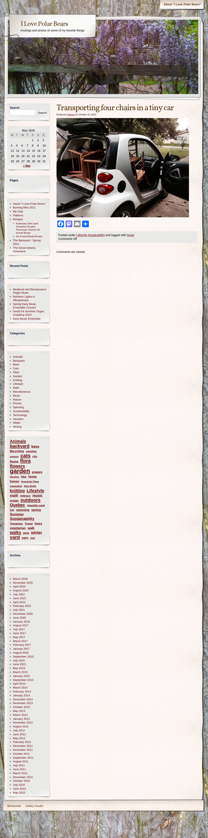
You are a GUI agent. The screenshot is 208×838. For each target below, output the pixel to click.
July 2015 (19, 660)
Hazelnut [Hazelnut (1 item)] (14, 477)
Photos (17, 403)
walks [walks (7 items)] (15, 532)
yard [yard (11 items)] (15, 537)
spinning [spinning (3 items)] (22, 510)
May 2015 (19, 668)
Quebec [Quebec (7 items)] (17, 505)
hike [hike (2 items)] (23, 476)
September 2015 (23, 656)
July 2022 (19, 594)
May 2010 (19, 792)
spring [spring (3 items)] (36, 510)
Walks (16, 422)
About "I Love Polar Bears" (29, 203)
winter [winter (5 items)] (36, 533)
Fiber (16, 372)
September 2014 (23, 679)
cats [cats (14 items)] (25, 455)
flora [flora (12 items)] (25, 461)
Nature (17, 399)
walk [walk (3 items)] (31, 528)
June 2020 (19, 617)
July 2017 (19, 629)
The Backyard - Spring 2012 (27, 242)
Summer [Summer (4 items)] (17, 514)
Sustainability (96, 235)
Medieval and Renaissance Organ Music (29, 291)
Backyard (19, 360)
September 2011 (23, 757)
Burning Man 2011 (24, 207)
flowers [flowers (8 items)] (17, 466)
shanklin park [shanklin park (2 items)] (36, 505)
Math (16, 387)
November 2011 (23, 749)
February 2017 (22, 644)
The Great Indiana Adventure (24, 249)
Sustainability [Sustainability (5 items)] (22, 519)
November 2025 (23, 582)
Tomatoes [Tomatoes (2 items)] (16, 523)
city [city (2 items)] (34, 456)
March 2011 (20, 773)
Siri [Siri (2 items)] (12, 510)
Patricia (71, 114)
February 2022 (22, 605)
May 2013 (19, 710)
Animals (18, 356)
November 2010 (23, 777)
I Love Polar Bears (44, 24)
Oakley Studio (34, 806)
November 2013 (23, 703)
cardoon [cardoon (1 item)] (14, 456)
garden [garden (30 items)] (20, 471)
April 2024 (19, 586)
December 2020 (23, 613)
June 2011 (19, 769)
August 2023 (21, 590)
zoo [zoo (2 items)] (32, 537)
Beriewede (14, 806)
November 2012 (23, 722)
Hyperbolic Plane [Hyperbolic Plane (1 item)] (30, 481)
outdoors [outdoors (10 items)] (30, 500)
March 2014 (20, 687)
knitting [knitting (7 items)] (17, 491)
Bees (16, 364)
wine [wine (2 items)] (26, 532)
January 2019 (21, 621)
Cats (16, 368)
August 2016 (21, 652)
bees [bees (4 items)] (35, 446)
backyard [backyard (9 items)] (20, 446)
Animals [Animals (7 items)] (18, 441)
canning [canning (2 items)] (31, 451)
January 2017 (21, 648)
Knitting (17, 380)
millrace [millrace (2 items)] (25, 495)
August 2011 (21, 761)
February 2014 (22, 691)
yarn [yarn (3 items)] (25, 537)
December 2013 (23, 699)
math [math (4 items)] (14, 495)
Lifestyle (81, 235)
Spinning (18, 407)
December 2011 (23, 745)
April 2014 (19, 683)
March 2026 (20, 578)
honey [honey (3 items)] (14, 481)
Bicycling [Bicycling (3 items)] (17, 451)
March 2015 (20, 672)
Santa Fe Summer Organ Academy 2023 (28, 313)
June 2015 (19, 664)
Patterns (18, 215)
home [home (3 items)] (32, 476)
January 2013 (21, 718)
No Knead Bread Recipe (29, 236)
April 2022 (19, 602)
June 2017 (19, 633)
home (130, 235)
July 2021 (19, 609)
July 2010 (19, 784)
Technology (20, 415)
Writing (17, 426)
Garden (17, 376)
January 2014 (21, 695)
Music (16, 395)
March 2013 (20, 714)
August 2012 (21, 726)
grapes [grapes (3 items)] (37, 472)
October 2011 (21, 753)
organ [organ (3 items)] (14, 500)
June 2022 (19, 598)
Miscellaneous (22, 391)
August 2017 (21, 625)
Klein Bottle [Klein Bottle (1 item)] (30, 486)
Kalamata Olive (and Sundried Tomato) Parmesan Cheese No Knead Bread (28, 228)
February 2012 (22, 742)
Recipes (18, 219)
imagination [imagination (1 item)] (16, 486)
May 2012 (19, 738)
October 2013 (21, 707)
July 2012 (19, 730)
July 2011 (19, 765)
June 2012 (19, 734)
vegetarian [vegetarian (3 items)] (18, 528)
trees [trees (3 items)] (38, 523)
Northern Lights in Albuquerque (24, 298)
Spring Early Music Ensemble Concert (24, 305)
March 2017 (20, 641)
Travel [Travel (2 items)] (29, 523)
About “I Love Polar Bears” (182, 4)
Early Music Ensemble (27, 318)
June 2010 (19, 788)
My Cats (18, 211)
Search (15, 107)
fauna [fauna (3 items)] (14, 461)
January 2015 (21, 676)
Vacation (18, 419)
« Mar (27, 165)
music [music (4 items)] (37, 495)
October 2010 (21, 780)
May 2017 (19, 637)
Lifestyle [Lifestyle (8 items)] (35, 490)
